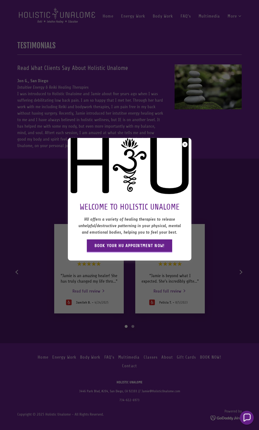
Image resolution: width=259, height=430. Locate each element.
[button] (246, 417)
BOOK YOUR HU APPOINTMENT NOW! (129, 245)
